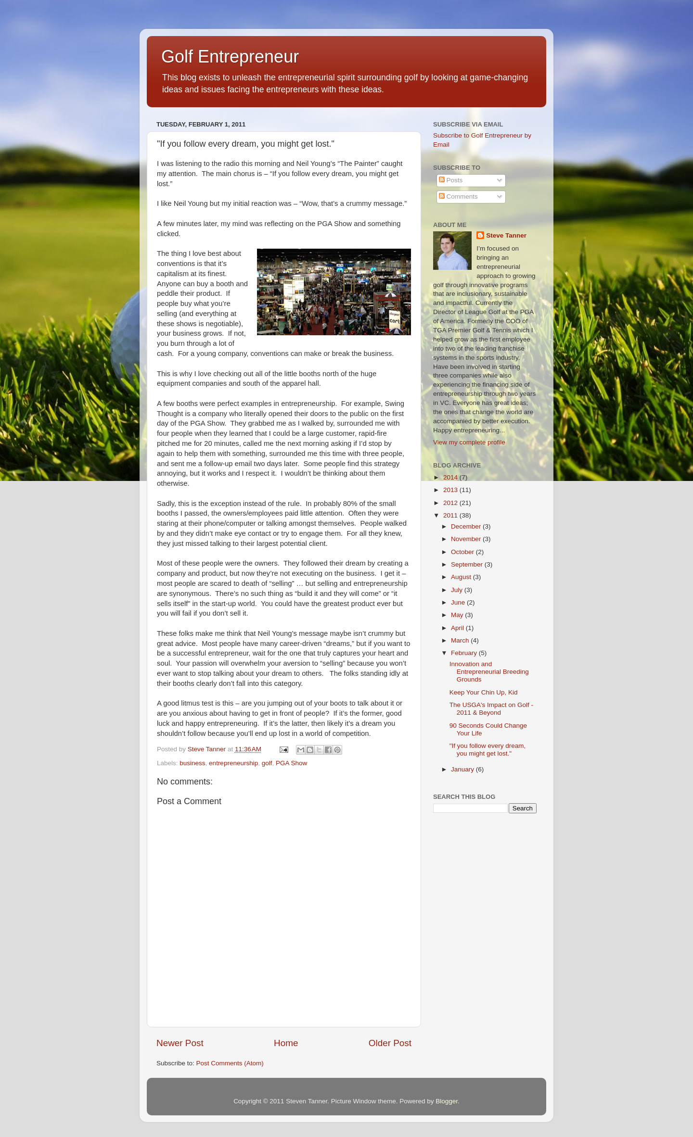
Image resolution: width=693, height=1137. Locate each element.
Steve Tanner (506, 235)
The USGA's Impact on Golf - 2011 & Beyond (491, 708)
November (467, 539)
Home (286, 1043)
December (467, 526)
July (457, 590)
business (192, 763)
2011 (451, 515)
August (462, 577)
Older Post (390, 1043)
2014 (451, 477)
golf (267, 763)
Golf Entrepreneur (230, 56)
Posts (451, 180)
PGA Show (291, 763)
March (461, 640)
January (463, 769)
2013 (451, 489)
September (468, 564)
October (463, 552)
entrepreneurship (233, 763)
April (458, 628)
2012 (451, 502)
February (465, 653)
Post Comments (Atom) (230, 1063)
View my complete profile (469, 442)
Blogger (447, 1101)
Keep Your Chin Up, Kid (483, 692)
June (459, 602)
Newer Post (180, 1043)
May (458, 615)
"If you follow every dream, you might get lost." (487, 749)
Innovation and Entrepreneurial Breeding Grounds (489, 671)
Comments (458, 196)
